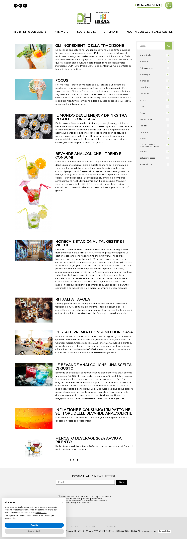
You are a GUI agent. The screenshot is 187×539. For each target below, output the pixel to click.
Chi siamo (91, 526)
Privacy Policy (164, 531)
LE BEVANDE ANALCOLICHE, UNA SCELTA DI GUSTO (93, 366)
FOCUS (61, 80)
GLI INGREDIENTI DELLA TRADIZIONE (89, 45)
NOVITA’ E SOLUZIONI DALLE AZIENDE (150, 32)
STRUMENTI (112, 32)
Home (74, 526)
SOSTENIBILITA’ (86, 32)
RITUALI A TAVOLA (72, 299)
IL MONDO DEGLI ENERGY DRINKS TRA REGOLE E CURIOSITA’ (91, 117)
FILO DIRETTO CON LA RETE (30, 32)
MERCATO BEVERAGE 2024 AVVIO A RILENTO (88, 440)
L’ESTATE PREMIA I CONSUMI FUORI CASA (94, 332)
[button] (62, 502)
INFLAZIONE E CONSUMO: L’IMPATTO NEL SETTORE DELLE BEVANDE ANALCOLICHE (94, 411)
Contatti (110, 526)
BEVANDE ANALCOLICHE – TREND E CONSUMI (88, 155)
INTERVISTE (62, 32)
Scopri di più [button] (34, 531)
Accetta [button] (34, 525)
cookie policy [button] (41, 512)
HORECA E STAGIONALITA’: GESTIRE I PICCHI (89, 243)
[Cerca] (168, 46)
